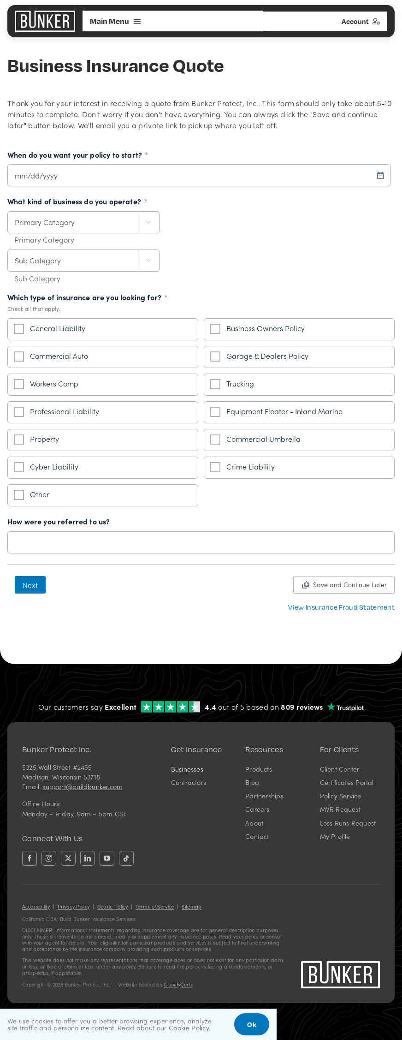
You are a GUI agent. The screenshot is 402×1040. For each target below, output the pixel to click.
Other (39, 494)
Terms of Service (155, 906)
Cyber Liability (54, 466)
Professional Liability (64, 411)
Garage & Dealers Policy (267, 356)
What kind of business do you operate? (77, 201)
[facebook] (29, 858)
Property (44, 439)
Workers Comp (54, 383)
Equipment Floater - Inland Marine (284, 411)
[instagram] (48, 858)
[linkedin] (87, 858)
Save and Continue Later (350, 584)
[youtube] (107, 858)
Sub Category (37, 278)
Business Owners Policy (265, 328)
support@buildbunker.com (82, 786)
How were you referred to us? (58, 521)
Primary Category (44, 240)
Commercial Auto (59, 356)
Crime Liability (250, 466)
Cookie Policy (112, 906)
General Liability (57, 328)
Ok (251, 1024)
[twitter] (68, 858)
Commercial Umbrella (263, 439)
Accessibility (36, 906)
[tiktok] (126, 858)
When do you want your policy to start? (77, 155)
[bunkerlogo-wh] (45, 14)
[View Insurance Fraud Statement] (341, 606)
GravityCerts (178, 984)
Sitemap (191, 906)
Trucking (240, 383)
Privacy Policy (73, 906)
